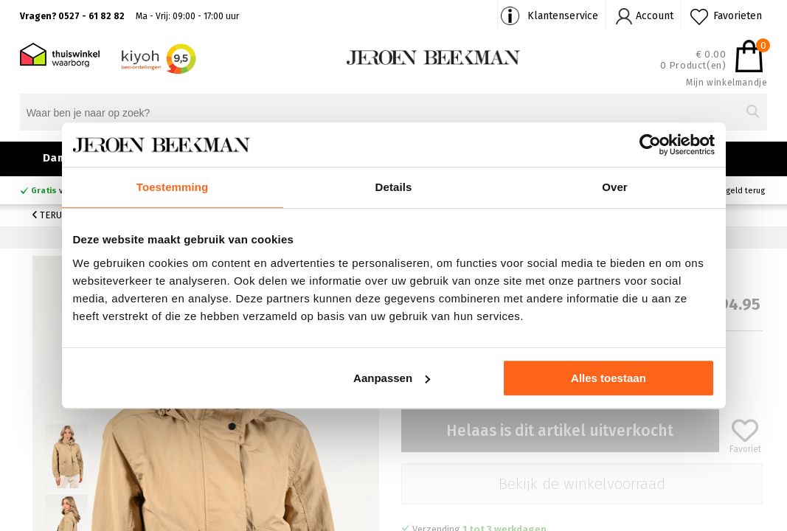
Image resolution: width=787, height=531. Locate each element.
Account (654, 16)
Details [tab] (393, 187)
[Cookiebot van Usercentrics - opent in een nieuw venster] (650, 144)
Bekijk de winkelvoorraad (581, 483)
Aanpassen (391, 378)
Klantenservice (562, 16)
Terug (50, 215)
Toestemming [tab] (172, 187)
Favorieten (737, 16)
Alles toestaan (608, 378)
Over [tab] (615, 187)
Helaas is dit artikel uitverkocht (559, 430)
